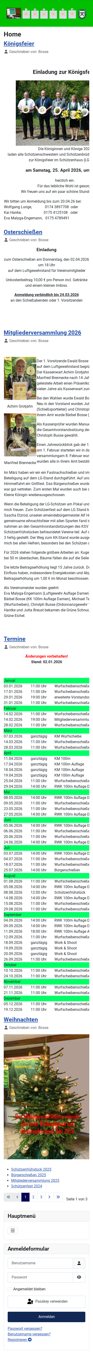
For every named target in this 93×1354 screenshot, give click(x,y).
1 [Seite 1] (25, 1197)
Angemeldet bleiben (29, 1289)
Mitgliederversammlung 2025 (35, 1180)
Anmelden (46, 1316)
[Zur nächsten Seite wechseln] (49, 1197)
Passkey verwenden (47, 1301)
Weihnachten (21, 1019)
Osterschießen (23, 232)
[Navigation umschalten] (13, 1230)
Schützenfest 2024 (26, 1186)
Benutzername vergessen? (29, 1334)
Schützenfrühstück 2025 (31, 1169)
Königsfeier (19, 43)
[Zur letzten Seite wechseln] (58, 1197)
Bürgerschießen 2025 (28, 1175)
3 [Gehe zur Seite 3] (41, 1197)
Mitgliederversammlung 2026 (42, 332)
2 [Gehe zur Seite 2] (33, 1197)
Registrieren (20, 1340)
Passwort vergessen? (25, 1328)
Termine (15, 639)
